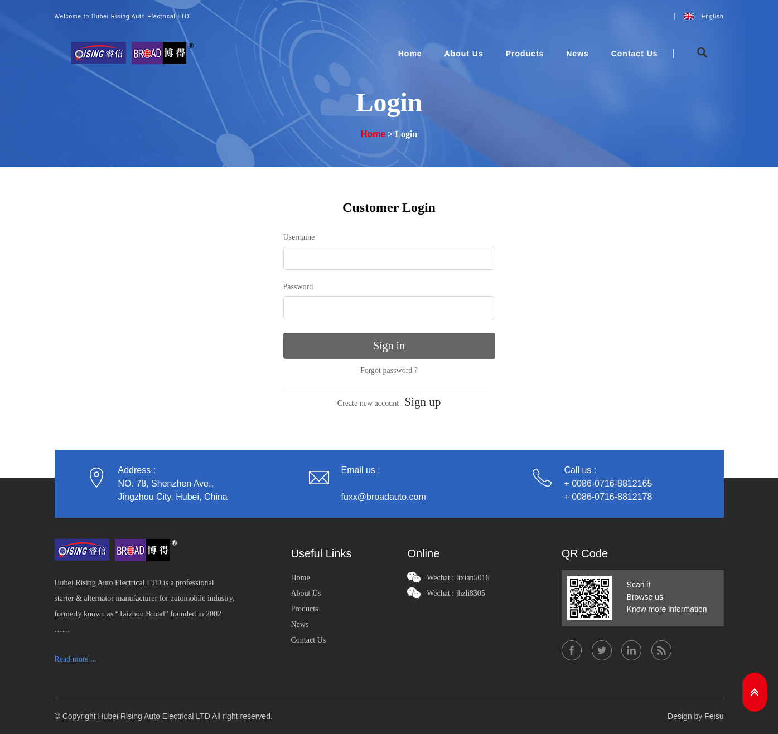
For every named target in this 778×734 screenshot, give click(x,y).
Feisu (713, 716)
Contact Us (634, 53)
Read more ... (75, 659)
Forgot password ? (389, 370)
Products (525, 53)
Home (410, 53)
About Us (464, 53)
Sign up (423, 402)
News (577, 53)
